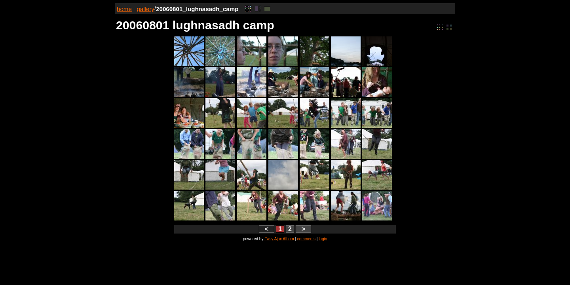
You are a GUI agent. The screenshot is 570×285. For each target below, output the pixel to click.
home (124, 9)
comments (306, 239)
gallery (145, 9)
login (323, 239)
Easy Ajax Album (279, 239)
